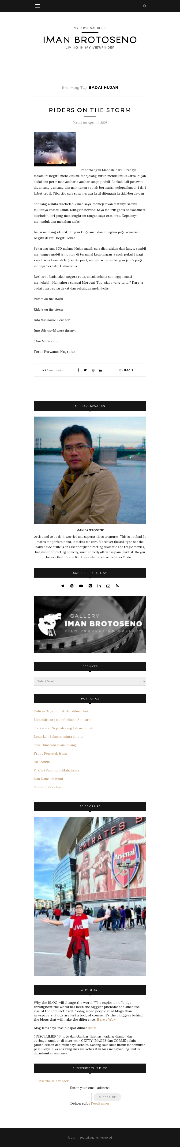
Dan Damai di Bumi (48, 779)
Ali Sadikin (42, 762)
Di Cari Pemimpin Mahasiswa (56, 770)
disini (92, 1028)
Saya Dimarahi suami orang (55, 745)
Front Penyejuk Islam (50, 753)
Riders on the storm (90, 110)
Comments (52, 370)
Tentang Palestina (48, 787)
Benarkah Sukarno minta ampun (58, 736)
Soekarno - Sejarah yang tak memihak (63, 728)
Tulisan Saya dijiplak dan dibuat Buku (62, 711)
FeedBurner (100, 1103)
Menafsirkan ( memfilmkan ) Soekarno (63, 720)
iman (128, 370)
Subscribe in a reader (51, 1081)
